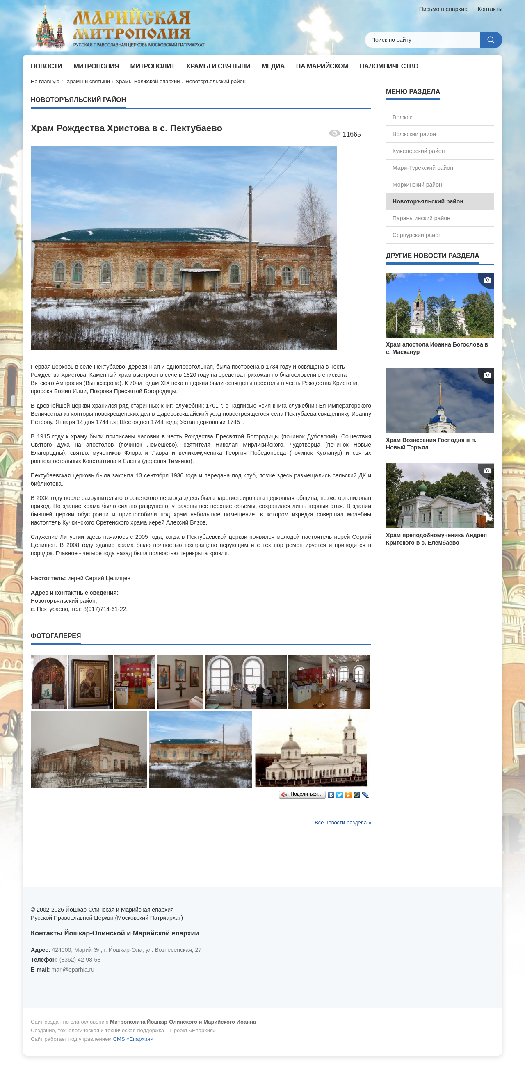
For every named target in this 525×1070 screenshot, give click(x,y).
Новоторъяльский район (215, 81)
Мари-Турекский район (423, 167)
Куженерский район (419, 151)
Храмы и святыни (88, 81)
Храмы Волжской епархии (148, 81)
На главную (45, 81)
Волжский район (414, 134)
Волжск (402, 117)
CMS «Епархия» (133, 1039)
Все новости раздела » (343, 822)
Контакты (490, 9)
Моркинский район (417, 184)
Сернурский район (417, 235)
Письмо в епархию (444, 9)
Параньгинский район (421, 218)
